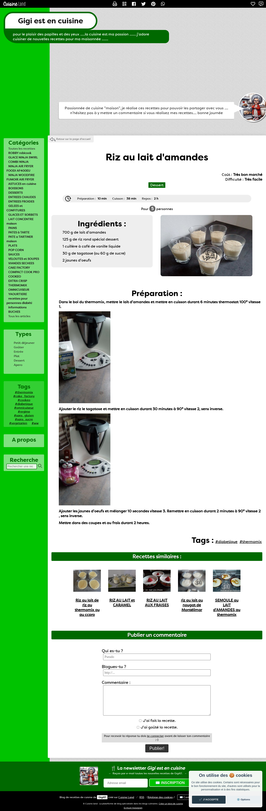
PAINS (12, 228)
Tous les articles (19, 316)
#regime (24, 411)
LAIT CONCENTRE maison (19, 221)
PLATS (12, 246)
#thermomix (24, 392)
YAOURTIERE (17, 294)
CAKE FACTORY (19, 268)
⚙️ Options (243, 799)
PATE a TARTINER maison (19, 239)
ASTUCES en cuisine (22, 184)
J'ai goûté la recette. (157, 727)
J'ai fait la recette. (157, 720)
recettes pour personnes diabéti (19, 301)
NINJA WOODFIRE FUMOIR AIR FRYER (20, 177)
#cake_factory (24, 396)
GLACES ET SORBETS (23, 215)
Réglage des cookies (160, 797)
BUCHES (14, 312)
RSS (141, 797)
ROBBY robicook (19, 153)
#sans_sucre (24, 419)
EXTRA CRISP (17, 281)
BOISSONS (15, 188)
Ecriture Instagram (133, 808)
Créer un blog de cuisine (171, 804)
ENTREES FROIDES (21, 201)
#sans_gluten (24, 415)
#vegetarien (18, 423)
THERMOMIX (17, 285)
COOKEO (14, 276)
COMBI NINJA (18, 162)
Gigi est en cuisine (50, 21)
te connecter (155, 736)
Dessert (19, 360)
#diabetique (24, 404)
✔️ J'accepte (209, 799)
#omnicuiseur (24, 408)
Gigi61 (102, 797)
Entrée (18, 352)
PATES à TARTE (18, 232)
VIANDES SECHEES (21, 263)
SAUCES (13, 254)
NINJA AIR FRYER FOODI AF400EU (19, 168)
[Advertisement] (133, 72)
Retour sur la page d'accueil (73, 139)
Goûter (19, 347)
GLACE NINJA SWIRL (23, 157)
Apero (18, 365)
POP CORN (16, 250)
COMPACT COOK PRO (23, 272)
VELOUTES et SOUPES (23, 259)
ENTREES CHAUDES (22, 197)
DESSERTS (15, 193)
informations (17, 307)
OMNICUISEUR (18, 290)
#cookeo (24, 400)
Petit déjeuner (24, 343)
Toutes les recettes (21, 149)
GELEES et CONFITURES (15, 208)
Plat (16, 356)
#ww (35, 423)
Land (126, 797)
